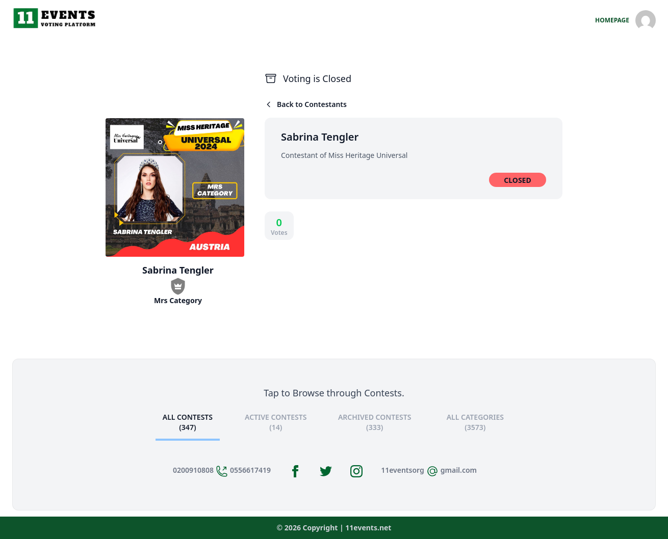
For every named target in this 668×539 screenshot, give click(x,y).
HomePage (612, 20)
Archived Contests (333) (375, 422)
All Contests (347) (188, 422)
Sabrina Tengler (319, 137)
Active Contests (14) (275, 422)
